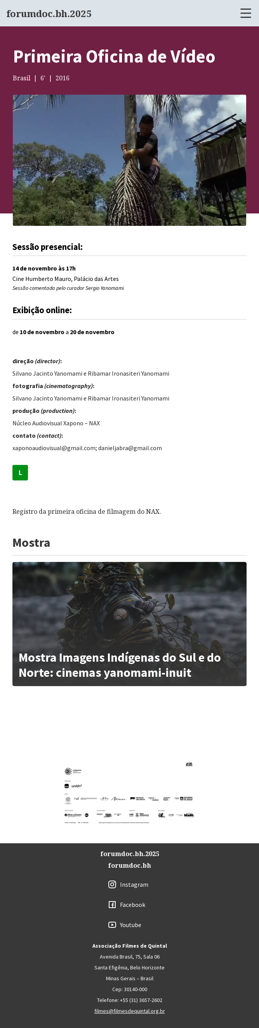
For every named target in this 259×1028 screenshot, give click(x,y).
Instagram (134, 884)
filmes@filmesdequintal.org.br (129, 1010)
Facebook (132, 904)
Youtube (130, 925)
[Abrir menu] (246, 13)
